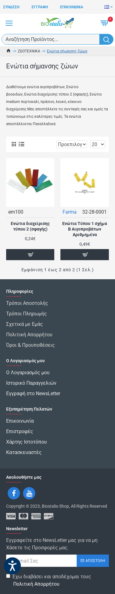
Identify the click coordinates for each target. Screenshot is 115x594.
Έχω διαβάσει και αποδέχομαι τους (48, 581)
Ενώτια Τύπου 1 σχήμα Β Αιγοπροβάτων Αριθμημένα (84, 229)
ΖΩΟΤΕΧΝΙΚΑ (29, 51)
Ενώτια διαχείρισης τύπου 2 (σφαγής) (30, 226)
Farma (70, 212)
